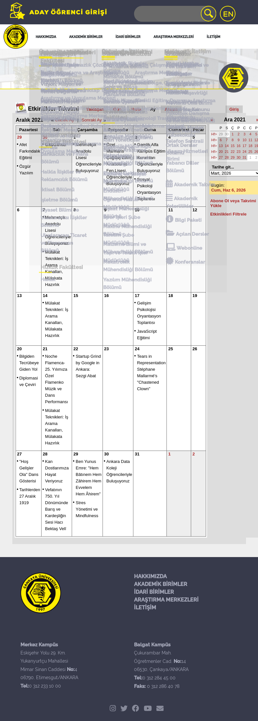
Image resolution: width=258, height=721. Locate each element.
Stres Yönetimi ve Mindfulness (87, 509)
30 (45, 137)
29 (19, 137)
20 (19, 348)
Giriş (234, 109)
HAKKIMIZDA (150, 576)
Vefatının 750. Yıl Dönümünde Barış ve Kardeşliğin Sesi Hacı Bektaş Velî (56, 509)
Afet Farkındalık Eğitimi (29, 151)
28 (45, 454)
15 (75, 295)
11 (170, 209)
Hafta (136, 109)
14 (45, 295)
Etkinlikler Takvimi (53, 109)
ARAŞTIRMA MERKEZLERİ (166, 600)
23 (106, 348)
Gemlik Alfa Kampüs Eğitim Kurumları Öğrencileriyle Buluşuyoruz (151, 157)
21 (45, 348)
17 (137, 295)
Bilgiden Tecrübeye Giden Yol (29, 363)
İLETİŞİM (145, 607)
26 (194, 348)
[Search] (174, 14)
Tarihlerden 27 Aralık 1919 (29, 496)
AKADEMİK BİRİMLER (160, 584)
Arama (171, 109)
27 (19, 454)
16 (106, 295)
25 (170, 348)
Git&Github (55, 144)
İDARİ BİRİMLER (154, 592)
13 (19, 295)
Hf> (214, 134)
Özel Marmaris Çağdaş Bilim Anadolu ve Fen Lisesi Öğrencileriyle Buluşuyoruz (119, 164)
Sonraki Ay (92, 120)
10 (137, 209)
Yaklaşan (95, 109)
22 (75, 348)
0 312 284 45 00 (159, 677)
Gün (117, 109)
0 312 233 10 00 (45, 686)
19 (194, 295)
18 (170, 295)
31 (137, 454)
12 (194, 209)
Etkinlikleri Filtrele (228, 214)
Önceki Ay (64, 120)
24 (137, 348)
